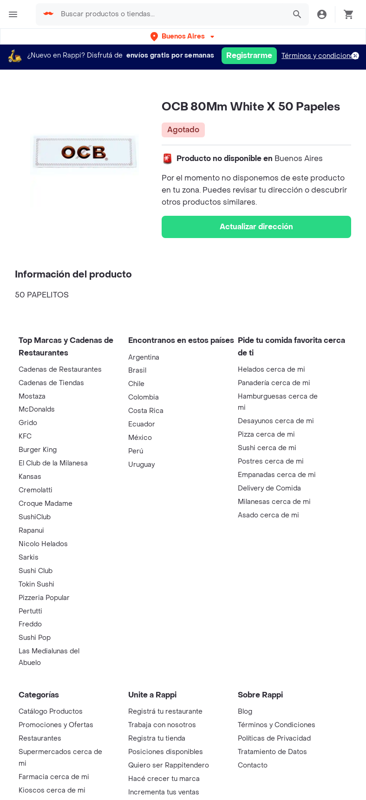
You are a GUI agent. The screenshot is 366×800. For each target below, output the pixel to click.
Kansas (30, 476)
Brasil (137, 370)
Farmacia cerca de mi (54, 777)
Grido (28, 423)
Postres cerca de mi (271, 461)
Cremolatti (35, 490)
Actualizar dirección (256, 227)
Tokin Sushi (36, 584)
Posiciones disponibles (165, 752)
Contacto (253, 765)
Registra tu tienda (156, 738)
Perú (135, 451)
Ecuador (141, 424)
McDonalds (37, 409)
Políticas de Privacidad (274, 738)
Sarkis (29, 557)
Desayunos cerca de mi (276, 421)
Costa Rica (145, 410)
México (140, 437)
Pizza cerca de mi (266, 434)
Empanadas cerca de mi (277, 475)
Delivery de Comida (269, 488)
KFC (25, 436)
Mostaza (32, 396)
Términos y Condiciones (276, 725)
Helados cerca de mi (271, 369)
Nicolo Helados (43, 544)
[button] (183, 36)
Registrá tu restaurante (165, 711)
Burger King (38, 449)
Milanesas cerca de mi (274, 501)
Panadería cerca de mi (274, 383)
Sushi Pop (35, 637)
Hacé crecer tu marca (164, 778)
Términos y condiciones (319, 56)
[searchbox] (175, 14)
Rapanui (31, 530)
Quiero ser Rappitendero (168, 765)
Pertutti (30, 611)
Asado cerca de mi (268, 515)
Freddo (30, 624)
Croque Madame (45, 503)
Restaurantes (40, 738)
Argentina (143, 357)
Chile (136, 384)
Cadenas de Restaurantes (60, 369)
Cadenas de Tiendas (51, 383)
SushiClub (35, 517)
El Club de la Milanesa (53, 463)
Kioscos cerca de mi (52, 790)
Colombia (143, 397)
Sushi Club (35, 571)
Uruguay (141, 464)
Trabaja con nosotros (162, 725)
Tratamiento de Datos (272, 752)
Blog (245, 711)
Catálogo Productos (51, 711)
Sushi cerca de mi (267, 448)
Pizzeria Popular (44, 598)
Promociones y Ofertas (56, 725)
